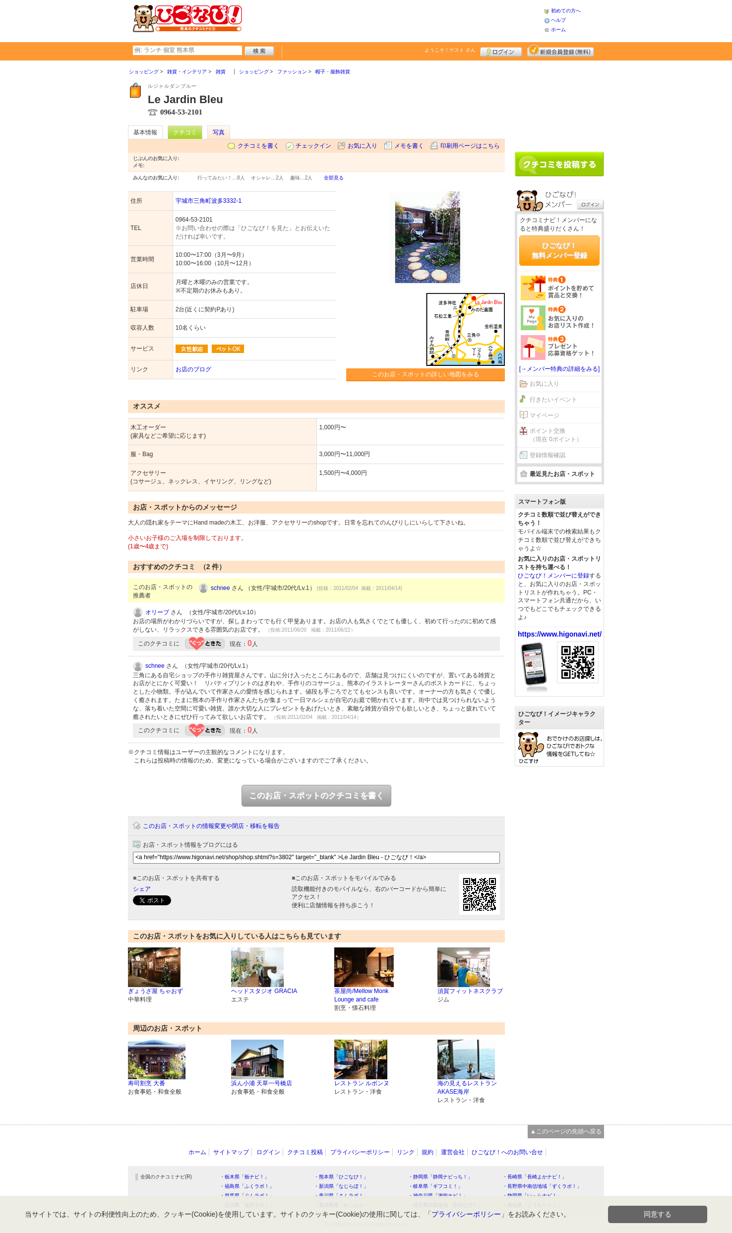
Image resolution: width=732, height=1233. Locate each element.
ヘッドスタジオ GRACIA (264, 991)
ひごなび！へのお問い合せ (507, 1152)
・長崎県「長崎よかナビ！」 (534, 1176)
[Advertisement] (393, 20)
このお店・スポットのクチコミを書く (316, 795)
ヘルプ (558, 20)
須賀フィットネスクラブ (470, 991)
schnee (220, 588)
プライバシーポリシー (360, 1152)
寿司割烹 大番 (146, 1083)
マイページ (544, 415)
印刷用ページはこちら (470, 145)
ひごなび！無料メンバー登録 (559, 250)
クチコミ (185, 132)
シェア (142, 888)
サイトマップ (231, 1152)
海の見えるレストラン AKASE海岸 (467, 1087)
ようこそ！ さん (450, 50)
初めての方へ (566, 10)
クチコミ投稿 (305, 1152)
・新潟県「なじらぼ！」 (341, 1186)
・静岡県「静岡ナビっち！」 (440, 1176)
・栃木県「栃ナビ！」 (244, 1176)
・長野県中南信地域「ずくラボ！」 (542, 1186)
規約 (427, 1152)
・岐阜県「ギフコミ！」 (435, 1186)
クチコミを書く (258, 145)
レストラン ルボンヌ (361, 1083)
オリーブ (157, 612)
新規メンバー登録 (560, 50)
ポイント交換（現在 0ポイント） (556, 435)
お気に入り (362, 145)
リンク (406, 1152)
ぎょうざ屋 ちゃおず (155, 991)
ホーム (558, 29)
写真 (219, 132)
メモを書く (409, 145)
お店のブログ (193, 369)
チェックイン (313, 145)
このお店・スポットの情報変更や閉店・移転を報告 (211, 825)
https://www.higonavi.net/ (560, 634)
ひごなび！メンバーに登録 (553, 575)
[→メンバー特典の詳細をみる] (559, 368)
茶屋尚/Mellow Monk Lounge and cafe (361, 995)
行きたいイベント (553, 399)
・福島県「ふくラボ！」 (247, 1186)
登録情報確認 (547, 455)
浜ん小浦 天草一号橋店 (261, 1083)
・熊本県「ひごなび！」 (341, 1176)
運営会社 (453, 1152)
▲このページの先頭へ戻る (566, 1131)
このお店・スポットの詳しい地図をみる (425, 374)
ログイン (501, 50)
